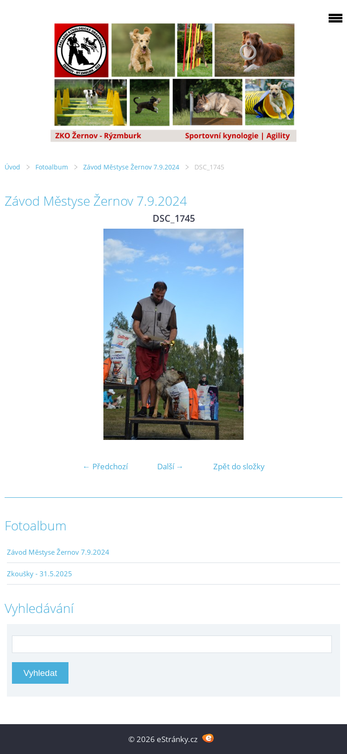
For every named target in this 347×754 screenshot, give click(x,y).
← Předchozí (105, 466)
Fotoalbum (51, 167)
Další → (170, 466)
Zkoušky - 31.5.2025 (39, 573)
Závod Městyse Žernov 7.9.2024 (131, 167)
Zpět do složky (239, 466)
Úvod (12, 167)
